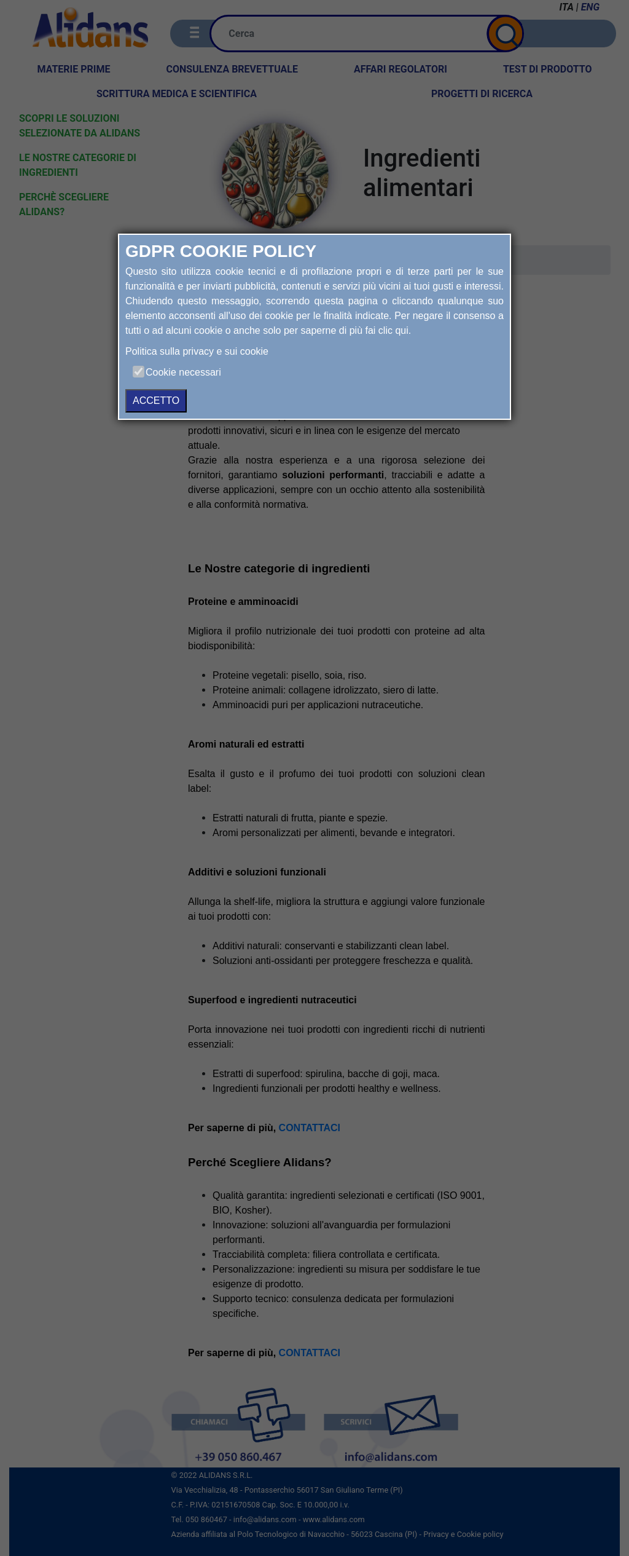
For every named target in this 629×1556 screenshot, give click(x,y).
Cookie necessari (183, 372)
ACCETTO (156, 400)
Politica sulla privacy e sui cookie (196, 351)
